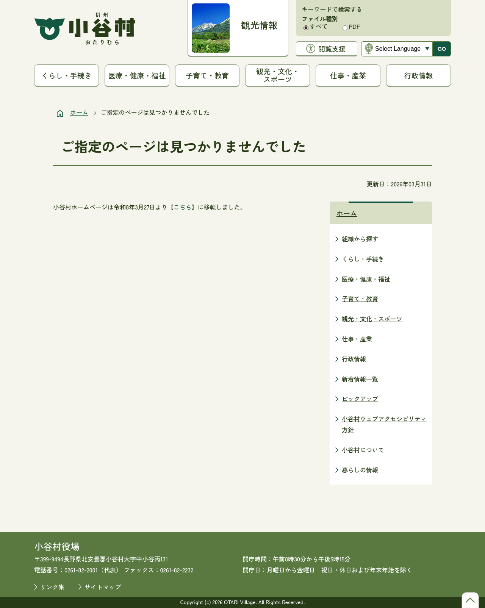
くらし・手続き (66, 75)
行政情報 (418, 75)
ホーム (79, 112)
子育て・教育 (207, 75)
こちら (183, 206)
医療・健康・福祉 (137, 75)
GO (442, 49)
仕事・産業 (348, 75)
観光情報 (259, 24)
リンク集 (52, 586)
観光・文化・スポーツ (277, 75)
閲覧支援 (332, 48)
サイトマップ (102, 586)
